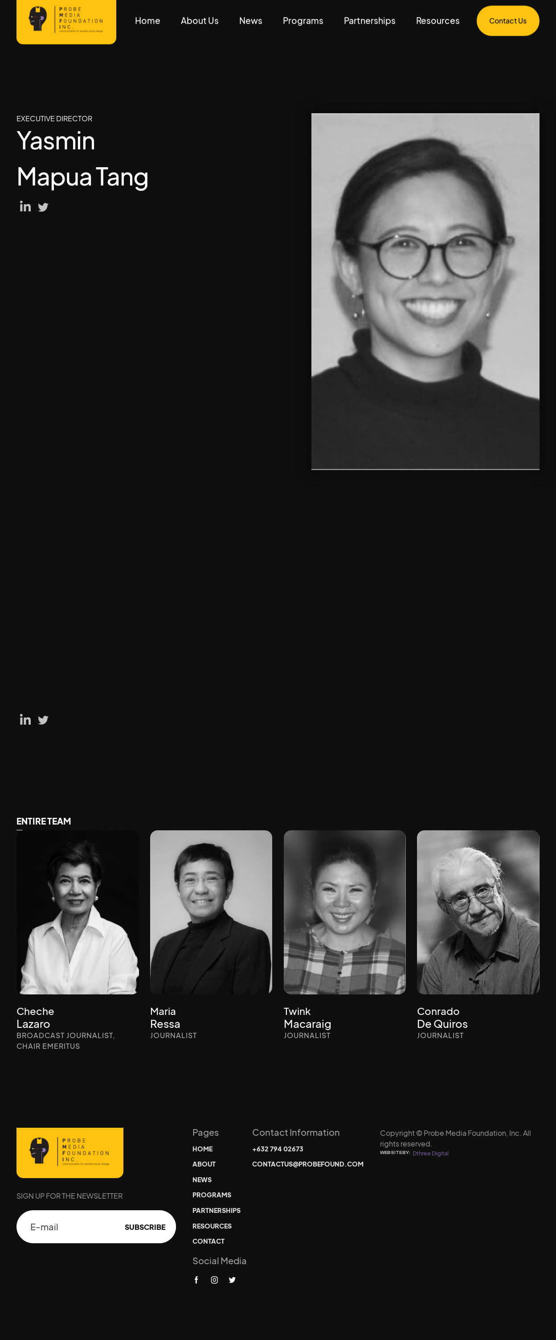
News (250, 20)
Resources (438, 20)
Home (147, 20)
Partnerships (370, 20)
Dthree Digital (431, 1153)
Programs (303, 20)
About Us (200, 20)
